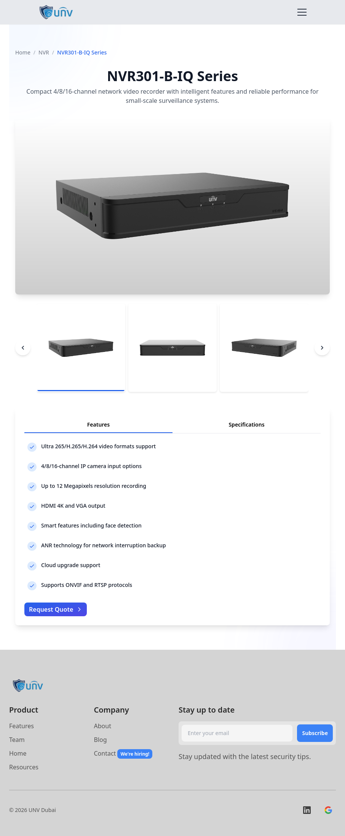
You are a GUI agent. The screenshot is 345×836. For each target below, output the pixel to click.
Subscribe (315, 733)
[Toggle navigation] (302, 12)
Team (17, 739)
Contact (105, 753)
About (102, 726)
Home (22, 52)
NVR (43, 52)
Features (21, 726)
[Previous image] (22, 347)
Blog (100, 739)
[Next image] (322, 347)
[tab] (81, 348)
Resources (23, 767)
